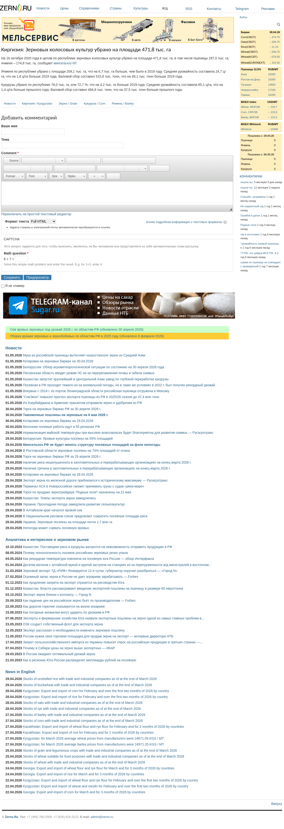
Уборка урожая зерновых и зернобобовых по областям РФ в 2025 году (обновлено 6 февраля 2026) (84, 336)
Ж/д (165, 8)
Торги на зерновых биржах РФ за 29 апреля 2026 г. (62, 456)
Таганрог (246, 84)
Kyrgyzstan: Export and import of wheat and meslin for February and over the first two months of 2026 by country (105, 786)
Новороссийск (249, 89)
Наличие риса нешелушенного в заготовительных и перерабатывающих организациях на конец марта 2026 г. (107, 462)
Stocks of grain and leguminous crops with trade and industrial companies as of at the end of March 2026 (100, 750)
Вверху (276, 804)
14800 (271, 84)
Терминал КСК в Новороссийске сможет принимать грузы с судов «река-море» (83, 486)
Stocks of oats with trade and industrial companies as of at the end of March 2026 (82, 703)
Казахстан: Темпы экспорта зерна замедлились (59, 498)
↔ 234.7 (272, 106)
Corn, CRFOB (249, 112)
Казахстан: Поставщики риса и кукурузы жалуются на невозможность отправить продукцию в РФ (97, 547)
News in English (20, 672)
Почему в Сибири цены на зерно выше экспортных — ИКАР (69, 648)
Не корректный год (251, 206)
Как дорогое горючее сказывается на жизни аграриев (64, 606)
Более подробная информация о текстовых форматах (184, 222)
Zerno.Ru (11, 817)
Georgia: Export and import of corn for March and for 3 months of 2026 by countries (84, 792)
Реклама (268, 9)
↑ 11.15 (274, 46)
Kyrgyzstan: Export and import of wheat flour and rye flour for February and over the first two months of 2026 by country (110, 780)
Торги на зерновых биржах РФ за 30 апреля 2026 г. (62, 409)
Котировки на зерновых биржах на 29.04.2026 (58, 421)
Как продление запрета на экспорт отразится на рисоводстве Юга (73, 582)
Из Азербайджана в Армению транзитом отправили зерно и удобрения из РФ (82, 403)
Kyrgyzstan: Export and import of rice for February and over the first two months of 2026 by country (95, 697)
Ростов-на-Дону (250, 79)
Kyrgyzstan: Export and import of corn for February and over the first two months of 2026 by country (96, 691)
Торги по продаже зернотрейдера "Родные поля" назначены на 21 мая (77, 492)
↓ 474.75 (275, 37)
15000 (271, 74)
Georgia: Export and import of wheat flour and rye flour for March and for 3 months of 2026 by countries (98, 768)
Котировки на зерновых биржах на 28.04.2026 (58, 474)
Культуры (146, 8)
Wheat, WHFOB (250, 106)
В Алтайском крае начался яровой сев (52, 510)
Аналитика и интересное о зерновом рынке (47, 539)
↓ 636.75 (275, 51)
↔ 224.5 (272, 117)
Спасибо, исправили (253, 196)
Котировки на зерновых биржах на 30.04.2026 (58, 361)
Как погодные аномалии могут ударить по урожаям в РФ (66, 612)
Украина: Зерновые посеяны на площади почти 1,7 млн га (67, 522)
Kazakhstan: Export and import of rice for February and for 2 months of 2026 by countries (88, 732)
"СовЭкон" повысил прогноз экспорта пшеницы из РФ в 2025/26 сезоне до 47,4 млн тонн (91, 397)
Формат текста (17, 221)
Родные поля (248, 225)
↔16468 (273, 129)
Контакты (214, 9)
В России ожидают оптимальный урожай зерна (59, 654)
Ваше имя (9, 126)
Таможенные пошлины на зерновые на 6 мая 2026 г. (65, 415)
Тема (5, 139)
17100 (271, 89)
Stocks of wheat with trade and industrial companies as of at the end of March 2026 (84, 762)
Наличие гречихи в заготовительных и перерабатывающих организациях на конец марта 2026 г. (96, 468)
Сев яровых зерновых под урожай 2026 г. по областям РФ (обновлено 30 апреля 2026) (74, 329)
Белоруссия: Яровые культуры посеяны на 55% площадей (68, 438)
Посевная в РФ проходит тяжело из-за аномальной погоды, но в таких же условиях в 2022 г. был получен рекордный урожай (119, 385)
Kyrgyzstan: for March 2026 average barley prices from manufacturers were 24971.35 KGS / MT (93, 744)
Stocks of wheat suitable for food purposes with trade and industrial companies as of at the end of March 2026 (103, 756)
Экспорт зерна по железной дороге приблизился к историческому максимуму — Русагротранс (95, 480)
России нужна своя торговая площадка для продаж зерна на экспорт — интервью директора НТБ (98, 636)
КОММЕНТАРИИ (251, 176)
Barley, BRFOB (250, 117)
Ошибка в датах (250, 215)
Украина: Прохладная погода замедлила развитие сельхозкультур (74, 504)
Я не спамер (14, 286)
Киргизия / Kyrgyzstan (37, 103)
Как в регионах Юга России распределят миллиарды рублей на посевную (79, 660)
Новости (47, 8)
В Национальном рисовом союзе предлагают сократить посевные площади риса (85, 516)
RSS (189, 9)
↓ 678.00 (275, 56)
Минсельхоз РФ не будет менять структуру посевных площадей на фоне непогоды (91, 445)
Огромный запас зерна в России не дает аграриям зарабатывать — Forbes (80, 577)
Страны (120, 8)
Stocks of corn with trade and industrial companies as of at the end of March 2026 (83, 721)
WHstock (246, 129)
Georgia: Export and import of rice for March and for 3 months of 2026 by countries (83, 774)
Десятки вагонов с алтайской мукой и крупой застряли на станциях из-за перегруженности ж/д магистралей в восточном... (117, 565)
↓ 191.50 (275, 62)
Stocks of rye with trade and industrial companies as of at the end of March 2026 (82, 709)
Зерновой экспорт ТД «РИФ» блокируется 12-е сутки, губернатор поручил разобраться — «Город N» (100, 571)
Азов (244, 74)
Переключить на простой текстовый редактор (36, 214)
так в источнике (250, 234)
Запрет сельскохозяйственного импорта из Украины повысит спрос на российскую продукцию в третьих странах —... (113, 642)
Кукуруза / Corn (94, 103)
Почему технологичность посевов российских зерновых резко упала (75, 553)
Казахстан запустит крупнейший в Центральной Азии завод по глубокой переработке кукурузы (96, 379)
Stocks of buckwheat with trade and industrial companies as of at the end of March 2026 (87, 685)
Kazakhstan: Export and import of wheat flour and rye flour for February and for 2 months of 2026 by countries (103, 726)
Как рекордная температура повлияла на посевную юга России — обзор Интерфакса (88, 559)
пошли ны (246, 182)
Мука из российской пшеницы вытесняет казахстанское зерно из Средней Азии (84, 355)
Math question (16, 253)
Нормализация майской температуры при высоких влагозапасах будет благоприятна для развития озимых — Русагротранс (118, 432)
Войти (243, 17)
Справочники (93, 8)
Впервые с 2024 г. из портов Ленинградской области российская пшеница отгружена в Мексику (96, 391)
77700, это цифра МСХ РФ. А (258, 253)
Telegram (242, 9)
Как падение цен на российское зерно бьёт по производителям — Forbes (79, 600)
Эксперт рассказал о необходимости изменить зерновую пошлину (74, 630)
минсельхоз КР (64, 63)
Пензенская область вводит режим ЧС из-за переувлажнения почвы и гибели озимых (88, 373)
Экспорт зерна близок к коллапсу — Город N (57, 595)
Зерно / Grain (68, 103)
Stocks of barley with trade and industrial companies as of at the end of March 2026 (84, 715)
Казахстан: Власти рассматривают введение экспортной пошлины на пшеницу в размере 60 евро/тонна (103, 588)
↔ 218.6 (272, 112)
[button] (12, 161)
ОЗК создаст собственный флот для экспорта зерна (63, 624)
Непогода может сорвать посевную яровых (56, 528)
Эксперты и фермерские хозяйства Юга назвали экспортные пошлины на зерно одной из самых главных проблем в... (113, 618)
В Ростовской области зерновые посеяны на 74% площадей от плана (76, 450)
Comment (10, 153)
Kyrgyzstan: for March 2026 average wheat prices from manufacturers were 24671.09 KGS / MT (93, 738)
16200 (271, 94)
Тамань (245, 94)
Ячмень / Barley (123, 103)
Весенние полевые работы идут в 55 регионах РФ (61, 427)
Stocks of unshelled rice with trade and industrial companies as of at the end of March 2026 (90, 679)
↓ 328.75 (275, 41)
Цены (68, 8)
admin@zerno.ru (102, 817)
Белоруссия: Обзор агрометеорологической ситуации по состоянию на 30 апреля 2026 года (93, 367)
